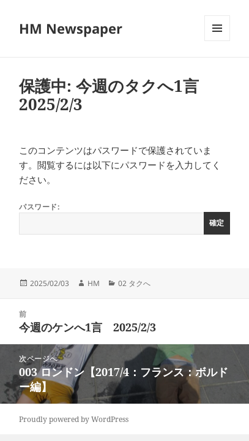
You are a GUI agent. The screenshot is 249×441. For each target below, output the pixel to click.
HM (93, 283)
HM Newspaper (70, 28)
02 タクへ (134, 283)
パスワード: (124, 218)
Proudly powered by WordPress (73, 419)
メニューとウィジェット (217, 40)
